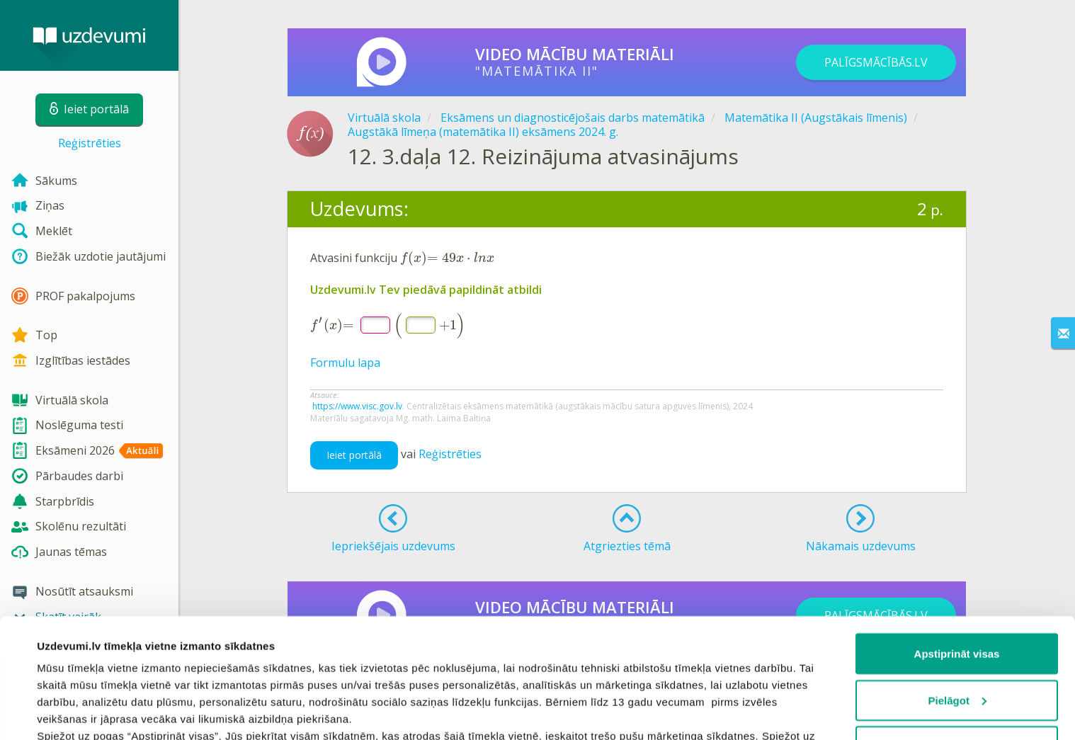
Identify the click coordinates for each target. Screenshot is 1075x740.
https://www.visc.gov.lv (357, 406)
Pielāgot (957, 588)
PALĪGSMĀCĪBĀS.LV (876, 62)
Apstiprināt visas (957, 541)
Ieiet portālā (354, 455)
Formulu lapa (345, 362)
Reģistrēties (89, 143)
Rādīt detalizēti (75, 712)
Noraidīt (957, 634)
